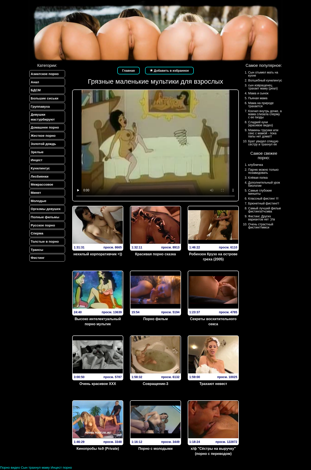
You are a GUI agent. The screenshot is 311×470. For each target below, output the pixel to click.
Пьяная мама (257, 98)
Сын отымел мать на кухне (263, 74)
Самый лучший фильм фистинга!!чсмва (264, 210)
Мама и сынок (258, 93)
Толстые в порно (44, 249)
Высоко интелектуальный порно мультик (98, 321)
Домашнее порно (44, 130)
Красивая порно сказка (155, 254)
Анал (34, 82)
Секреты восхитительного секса (213, 321)
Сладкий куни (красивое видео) (260, 124)
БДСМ (35, 91)
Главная (128, 70)
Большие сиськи (44, 99)
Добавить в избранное (169, 70)
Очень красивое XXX (98, 384)
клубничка (255, 164)
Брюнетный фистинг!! (263, 203)
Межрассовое (41, 189)
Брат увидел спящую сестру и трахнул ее (263, 143)
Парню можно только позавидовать (263, 171)
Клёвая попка (258, 177)
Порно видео (10, 467)
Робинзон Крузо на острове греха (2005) (213, 256)
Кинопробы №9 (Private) (97, 448)
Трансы (36, 258)
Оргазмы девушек (45, 215)
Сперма (36, 240)
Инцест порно (61, 467)
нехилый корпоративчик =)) (97, 254)
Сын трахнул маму (35, 467)
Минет (35, 198)
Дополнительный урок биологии (264, 184)
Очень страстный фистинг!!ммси (260, 226)
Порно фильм (155, 319)
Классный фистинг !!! (263, 198)
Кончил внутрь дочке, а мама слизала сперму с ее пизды (265, 114)
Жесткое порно (42, 138)
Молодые (38, 206)
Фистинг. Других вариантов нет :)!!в (261, 218)
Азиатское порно (44, 74)
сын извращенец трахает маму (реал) (263, 87)
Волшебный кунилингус (265, 80)
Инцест (36, 164)
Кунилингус (39, 172)
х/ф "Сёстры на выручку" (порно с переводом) (213, 451)
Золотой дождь (43, 147)
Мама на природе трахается (261, 104)
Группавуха (39, 108)
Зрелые (36, 155)
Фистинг (37, 266)
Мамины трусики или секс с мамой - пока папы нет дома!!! (263, 133)
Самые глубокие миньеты (260, 192)
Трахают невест (213, 384)
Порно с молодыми (155, 448)
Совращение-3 (155, 384)
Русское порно (42, 232)
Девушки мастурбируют (42, 119)
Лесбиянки (39, 181)
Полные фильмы (44, 224)
